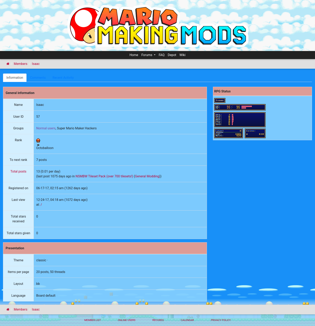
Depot (172, 55)
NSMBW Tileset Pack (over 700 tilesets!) (104, 176)
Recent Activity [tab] (63, 78)
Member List (92, 320)
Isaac (36, 64)
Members (21, 64)
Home (134, 55)
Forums (147, 55)
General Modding (147, 176)
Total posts (18, 171)
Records (158, 320)
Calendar (187, 320)
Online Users (126, 320)
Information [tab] (14, 78)
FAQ (162, 55)
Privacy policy (221, 320)
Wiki (182, 55)
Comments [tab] (38, 78)
